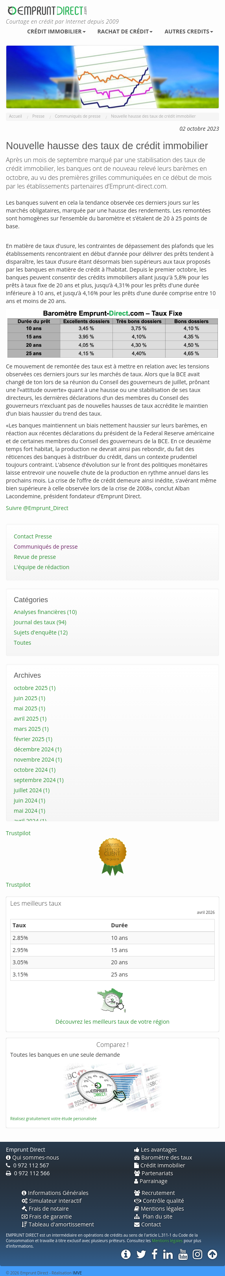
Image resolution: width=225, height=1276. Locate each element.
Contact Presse (33, 536)
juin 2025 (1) (29, 698)
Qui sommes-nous (32, 1157)
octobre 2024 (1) (34, 769)
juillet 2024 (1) (32, 790)
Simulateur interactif (51, 1200)
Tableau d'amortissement (58, 1224)
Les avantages (155, 1149)
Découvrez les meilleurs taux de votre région (112, 1021)
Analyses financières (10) (45, 612)
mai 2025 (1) (29, 708)
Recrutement (154, 1192)
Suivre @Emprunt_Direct (37, 508)
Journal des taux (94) (40, 622)
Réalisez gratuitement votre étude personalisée (53, 1118)
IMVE (77, 1273)
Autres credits (188, 31)
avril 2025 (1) (30, 718)
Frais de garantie (47, 1216)
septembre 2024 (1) (39, 780)
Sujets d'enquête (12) (41, 632)
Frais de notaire (45, 1208)
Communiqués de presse (46, 546)
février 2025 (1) (33, 739)
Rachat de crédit (125, 31)
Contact (147, 1224)
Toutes (22, 642)
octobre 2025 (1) (34, 688)
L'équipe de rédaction (41, 567)
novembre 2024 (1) (38, 759)
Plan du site (153, 1216)
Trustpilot (18, 833)
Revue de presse (35, 556)
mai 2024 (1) (29, 810)
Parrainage (151, 1181)
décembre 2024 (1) (38, 749)
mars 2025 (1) (31, 728)
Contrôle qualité (159, 1200)
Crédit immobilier (56, 31)
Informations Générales (55, 1192)
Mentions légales (159, 1208)
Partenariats (153, 1173)
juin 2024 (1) (29, 800)
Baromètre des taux (163, 1157)
